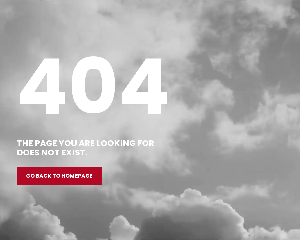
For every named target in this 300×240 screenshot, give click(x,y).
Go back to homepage (59, 176)
